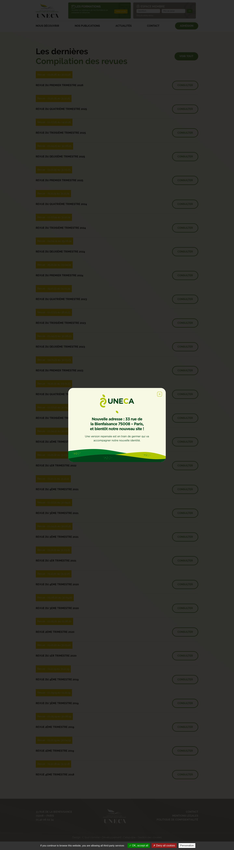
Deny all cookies (164, 845)
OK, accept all (138, 845)
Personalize (187, 845)
